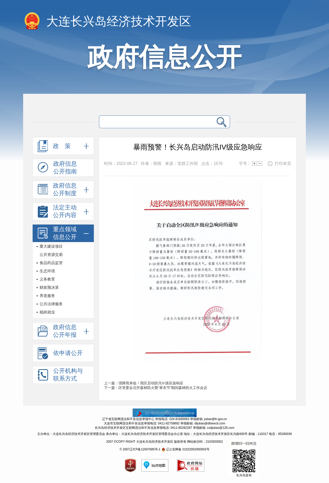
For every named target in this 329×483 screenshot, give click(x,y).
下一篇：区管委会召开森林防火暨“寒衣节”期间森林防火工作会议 (155, 388)
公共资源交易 (51, 254)
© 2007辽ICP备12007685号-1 (140, 449)
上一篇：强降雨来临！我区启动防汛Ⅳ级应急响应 (143, 383)
